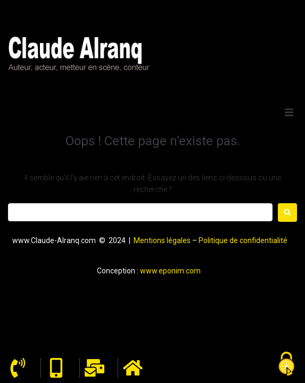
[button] (289, 112)
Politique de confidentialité (243, 240)
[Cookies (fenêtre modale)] (286, 364)
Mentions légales (162, 240)
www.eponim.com (170, 271)
